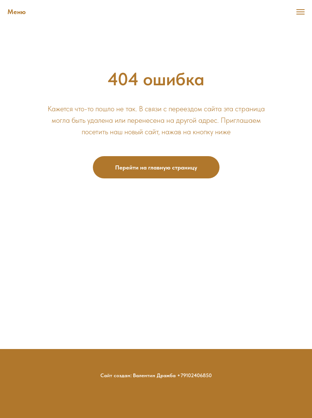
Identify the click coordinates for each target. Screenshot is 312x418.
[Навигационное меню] (300, 11)
